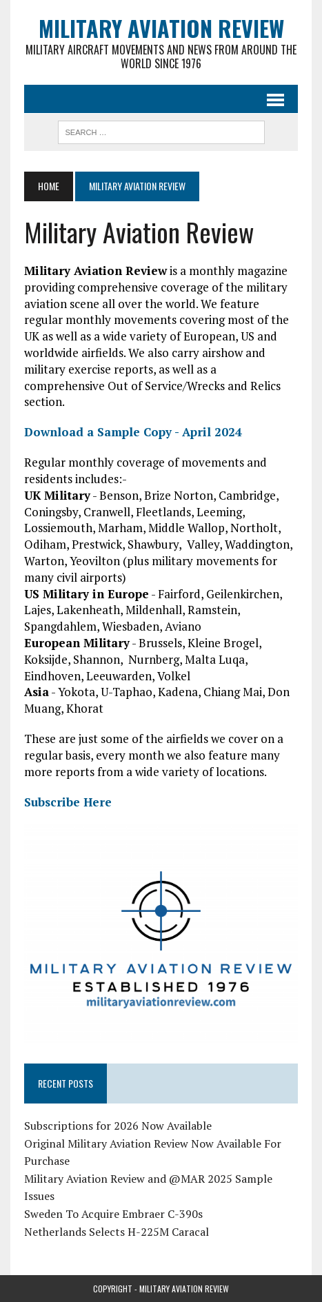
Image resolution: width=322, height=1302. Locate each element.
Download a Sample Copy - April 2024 (133, 432)
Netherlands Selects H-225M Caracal (116, 1231)
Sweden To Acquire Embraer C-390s (113, 1213)
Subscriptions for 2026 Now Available (118, 1125)
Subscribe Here (68, 802)
